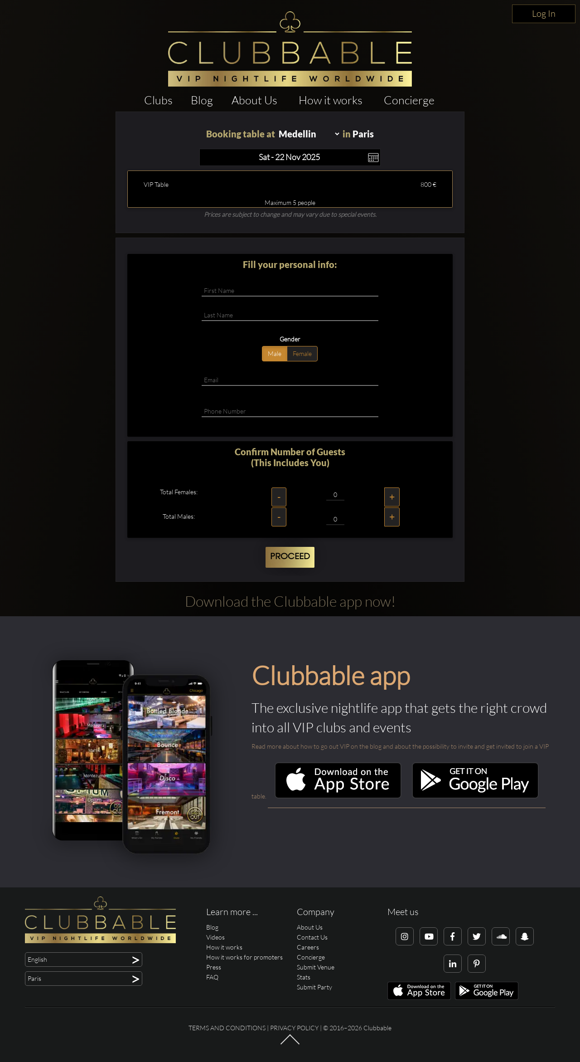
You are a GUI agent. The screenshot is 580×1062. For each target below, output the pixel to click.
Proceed (290, 556)
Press (213, 967)
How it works (330, 100)
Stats (303, 977)
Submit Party (314, 987)
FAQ (212, 977)
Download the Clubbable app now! (290, 601)
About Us (254, 100)
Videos (215, 937)
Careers (308, 947)
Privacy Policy (294, 1028)
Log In (544, 13)
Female (302, 353)
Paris (363, 133)
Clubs (158, 100)
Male (274, 353)
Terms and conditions (227, 1028)
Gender (290, 339)
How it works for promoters (244, 957)
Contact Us (312, 937)
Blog (202, 100)
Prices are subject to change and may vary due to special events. (290, 214)
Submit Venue (315, 967)
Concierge (409, 100)
